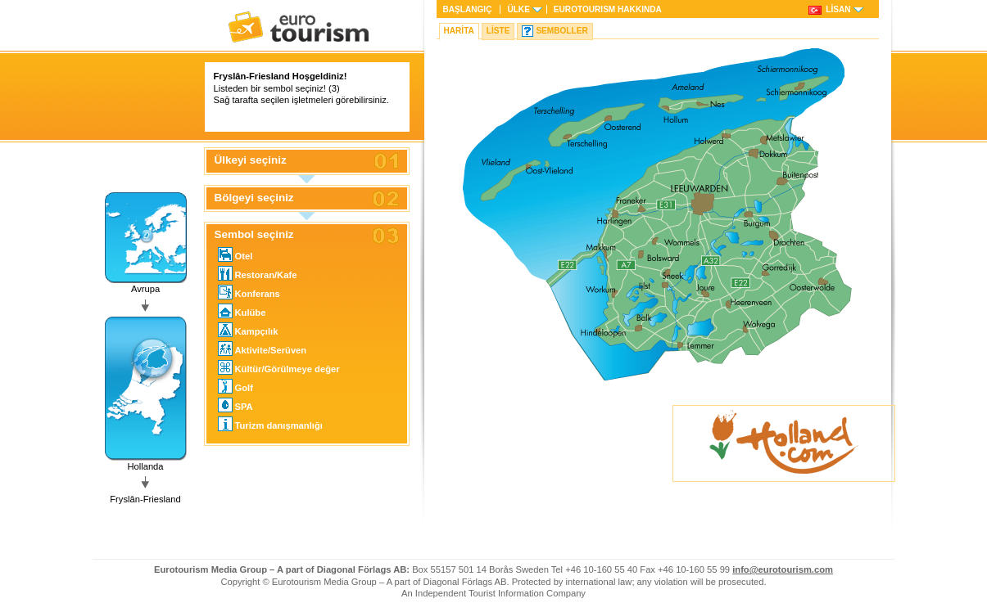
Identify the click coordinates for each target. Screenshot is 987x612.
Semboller (561, 30)
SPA (235, 405)
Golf (235, 386)
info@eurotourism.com (782, 569)
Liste (498, 30)
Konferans (249, 292)
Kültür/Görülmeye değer (279, 367)
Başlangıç (467, 9)
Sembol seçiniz (254, 235)
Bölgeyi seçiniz (254, 198)
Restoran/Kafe (257, 273)
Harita (459, 30)
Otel (235, 254)
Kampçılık (248, 329)
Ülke (518, 9)
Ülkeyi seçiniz (251, 160)
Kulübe (242, 311)
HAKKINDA (608, 9)
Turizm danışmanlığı (270, 423)
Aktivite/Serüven (262, 348)
